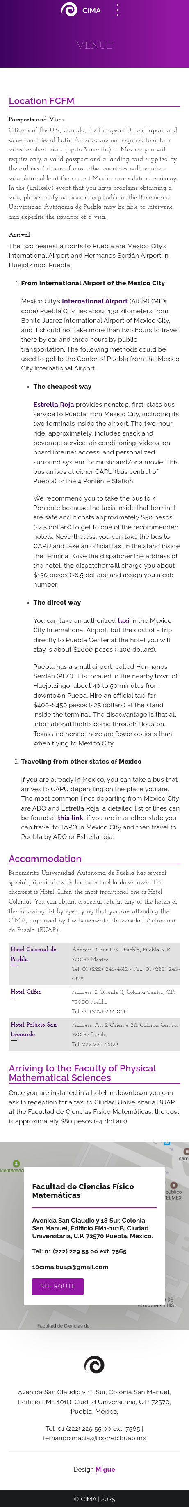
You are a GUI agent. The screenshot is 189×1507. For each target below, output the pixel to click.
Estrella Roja (53, 404)
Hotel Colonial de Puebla (33, 954)
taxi (124, 620)
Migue (106, 1469)
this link (70, 818)
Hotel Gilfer (26, 992)
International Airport (95, 301)
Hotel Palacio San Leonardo (34, 1030)
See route (57, 1286)
